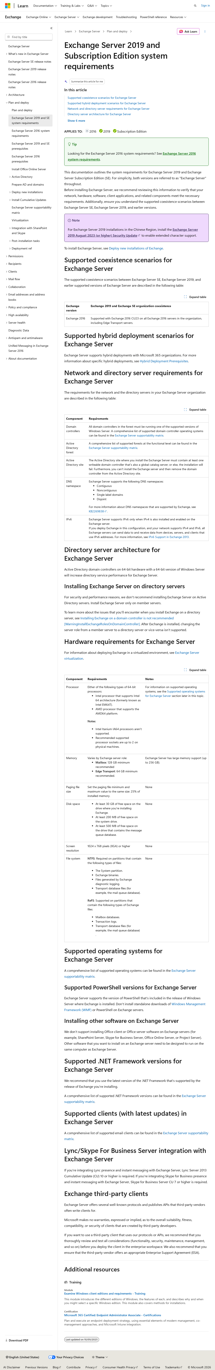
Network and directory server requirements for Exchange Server (108, 109)
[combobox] (28, 37)
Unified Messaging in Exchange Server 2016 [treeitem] (28, 348)
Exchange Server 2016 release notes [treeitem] (27, 84)
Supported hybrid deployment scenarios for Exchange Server (107, 103)
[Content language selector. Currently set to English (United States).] (22, 1357)
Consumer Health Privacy (119, 1367)
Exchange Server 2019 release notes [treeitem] (27, 71)
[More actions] (204, 31)
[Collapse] (51, 28)
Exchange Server (89, 31)
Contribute (73, 1367)
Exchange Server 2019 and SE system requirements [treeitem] (31, 120)
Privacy (90, 1367)
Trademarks (172, 1367)
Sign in (205, 5)
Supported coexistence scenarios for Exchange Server (102, 98)
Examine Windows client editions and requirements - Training (104, 1293)
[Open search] (195, 5)
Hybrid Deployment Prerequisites (164, 361)
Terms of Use (151, 1367)
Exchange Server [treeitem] (19, 46)
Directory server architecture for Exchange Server (99, 114)
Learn (68, 31)
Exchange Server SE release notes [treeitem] (29, 61)
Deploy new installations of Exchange (136, 248)
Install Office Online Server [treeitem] (29, 169)
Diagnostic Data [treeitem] (18, 330)
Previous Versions (36, 1367)
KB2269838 (96, 511)
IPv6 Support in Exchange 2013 (169, 537)
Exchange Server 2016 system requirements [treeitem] (31, 133)
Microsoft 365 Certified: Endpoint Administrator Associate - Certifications (112, 1315)
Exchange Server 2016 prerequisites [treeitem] (26, 159)
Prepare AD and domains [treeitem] (28, 184)
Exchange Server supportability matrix (139, 435)
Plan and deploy (117, 31)
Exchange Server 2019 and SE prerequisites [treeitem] (31, 146)
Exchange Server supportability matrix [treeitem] (31, 210)
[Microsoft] (7, 5)
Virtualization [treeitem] (20, 220)
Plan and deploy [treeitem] (22, 110)
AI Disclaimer (11, 1367)
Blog (55, 1367)
